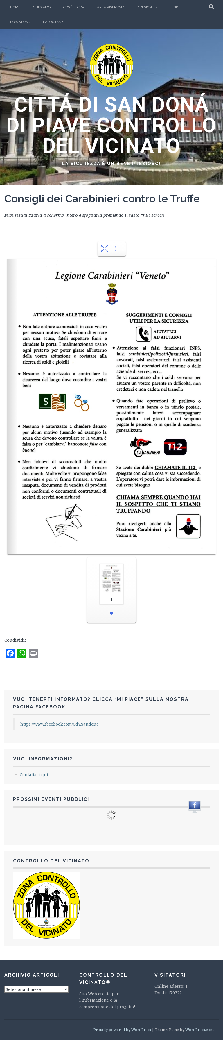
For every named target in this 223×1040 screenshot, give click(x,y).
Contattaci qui (34, 774)
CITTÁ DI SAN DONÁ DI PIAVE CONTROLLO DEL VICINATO (111, 125)
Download (20, 22)
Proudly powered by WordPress (122, 1029)
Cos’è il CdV (73, 7)
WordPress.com (199, 1029)
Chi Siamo (42, 7)
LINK (174, 7)
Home (15, 7)
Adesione (145, 7)
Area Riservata (111, 7)
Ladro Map (53, 22)
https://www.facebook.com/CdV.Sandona (59, 724)
